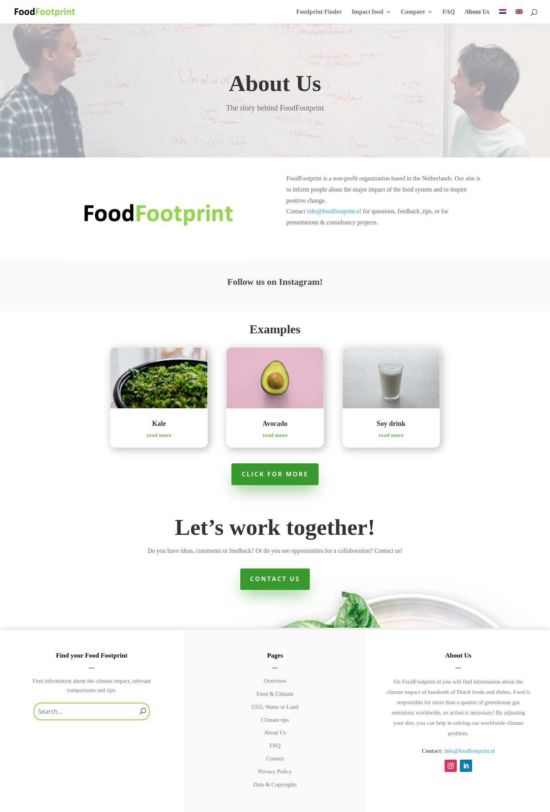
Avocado (275, 423)
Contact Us (275, 579)
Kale (159, 423)
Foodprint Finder (319, 12)
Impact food (367, 12)
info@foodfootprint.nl (334, 211)
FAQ (448, 12)
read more (158, 435)
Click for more (274, 474)
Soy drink (391, 423)
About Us (477, 12)
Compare (413, 12)
